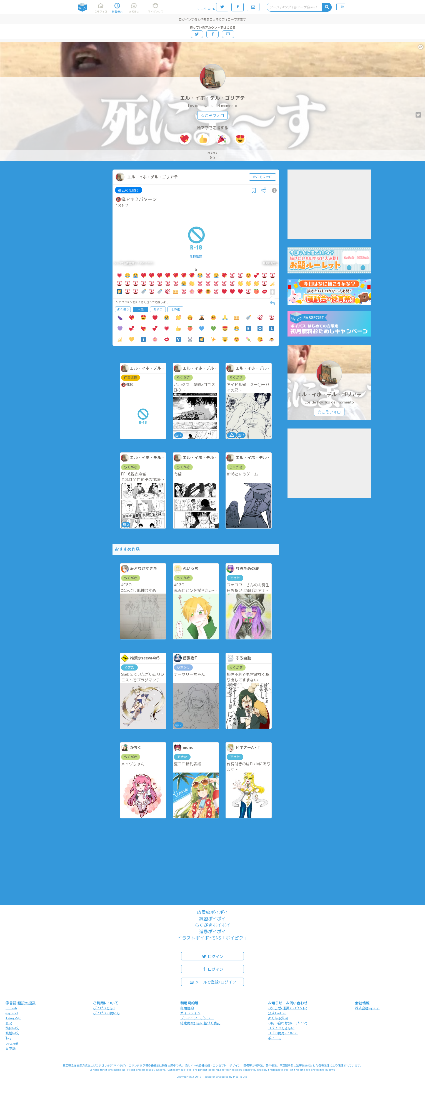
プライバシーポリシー (197, 1018)
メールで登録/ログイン (212, 981)
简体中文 (12, 1028)
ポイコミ (274, 1038)
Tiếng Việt (13, 1018)
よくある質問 (278, 1018)
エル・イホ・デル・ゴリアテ (212, 97)
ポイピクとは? (104, 1008)
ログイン (212, 956)
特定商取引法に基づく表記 (200, 1023)
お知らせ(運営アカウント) (287, 1008)
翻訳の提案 (27, 1002)
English (11, 1008)
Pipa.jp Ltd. (240, 1076)
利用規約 (187, 1008)
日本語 (11, 1048)
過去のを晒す (128, 190)
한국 (9, 1023)
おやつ (157, 309)
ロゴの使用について (283, 1033)
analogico (222, 1076)
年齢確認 (196, 256)
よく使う (123, 309)
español (12, 1013)
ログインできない (281, 1028)
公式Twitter (277, 1013)
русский (12, 1043)
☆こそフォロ (212, 115)
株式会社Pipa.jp (367, 1008)
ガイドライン (190, 1013)
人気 (141, 309)
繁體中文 (12, 1033)
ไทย (8, 1038)
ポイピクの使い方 (106, 1013)
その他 (175, 309)
